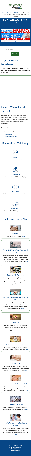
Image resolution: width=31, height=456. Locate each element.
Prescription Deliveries (10, 136)
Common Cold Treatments (15, 275)
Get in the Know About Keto (15, 345)
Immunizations (8, 134)
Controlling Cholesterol (15, 404)
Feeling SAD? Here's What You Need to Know (15, 251)
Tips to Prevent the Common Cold (15, 384)
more (23, 236)
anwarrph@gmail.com (15, 450)
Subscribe (15, 54)
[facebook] (15, 442)
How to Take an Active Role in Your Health (15, 424)
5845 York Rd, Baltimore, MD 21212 (10, 13)
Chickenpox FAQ (15, 363)
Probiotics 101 (15, 322)
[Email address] (15, 49)
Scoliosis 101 (15, 233)
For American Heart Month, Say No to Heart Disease (15, 298)
